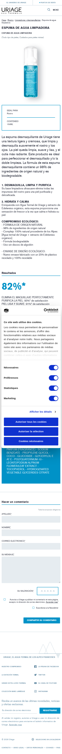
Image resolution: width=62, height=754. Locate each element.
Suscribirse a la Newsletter (45, 608)
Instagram (41, 691)
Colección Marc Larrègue (13, 691)
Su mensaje (8, 554)
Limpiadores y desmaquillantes (28, 20)
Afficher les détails (40, 411)
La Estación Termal (10, 675)
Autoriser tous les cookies (31, 421)
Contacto (6, 748)
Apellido (7, 514)
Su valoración (25, 591)
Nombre (6, 527)
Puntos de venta (48, 2)
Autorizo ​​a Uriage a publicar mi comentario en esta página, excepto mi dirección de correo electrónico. (31, 600)
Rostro (11, 20)
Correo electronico (13, 541)
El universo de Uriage (16, 2)
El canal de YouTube (45, 683)
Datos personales (35, 748)
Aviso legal (18, 748)
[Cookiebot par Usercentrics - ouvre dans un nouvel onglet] (44, 310)
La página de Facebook (46, 666)
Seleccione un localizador (46, 739)
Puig (58, 748)
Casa (4, 20)
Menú (56, 10)
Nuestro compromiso (11, 666)
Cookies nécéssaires (31, 441)
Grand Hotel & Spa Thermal (14, 683)
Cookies (50, 748)
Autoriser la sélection (31, 431)
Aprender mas (52, 602)
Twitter (39, 675)
